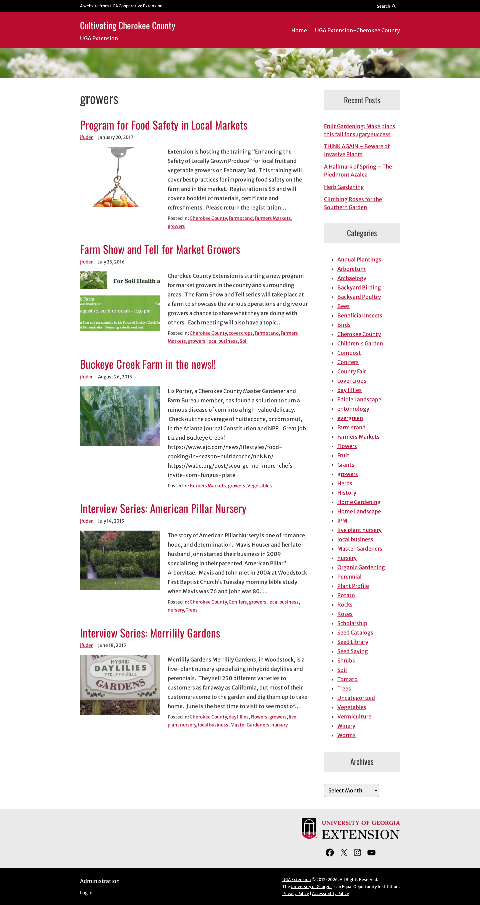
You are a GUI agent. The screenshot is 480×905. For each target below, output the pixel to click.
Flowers (259, 717)
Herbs (344, 483)
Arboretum (351, 268)
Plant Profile (353, 586)
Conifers (238, 602)
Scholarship (352, 623)
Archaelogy (351, 278)
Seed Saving (352, 651)
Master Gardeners (249, 725)
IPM (342, 520)
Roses (345, 614)
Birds (344, 324)
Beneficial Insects (359, 315)
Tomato (347, 679)
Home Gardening (359, 502)
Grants (345, 464)
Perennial (349, 576)
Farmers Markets (273, 218)
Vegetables (259, 486)
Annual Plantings (359, 259)
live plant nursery (359, 530)
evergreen (350, 418)
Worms (346, 735)
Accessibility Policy (330, 893)
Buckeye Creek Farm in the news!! (148, 364)
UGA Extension (296, 879)
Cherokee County (208, 218)
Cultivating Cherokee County (127, 25)
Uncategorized (356, 697)
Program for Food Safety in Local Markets (163, 125)
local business (222, 341)
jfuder (86, 137)
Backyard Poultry (359, 296)
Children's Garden (360, 343)
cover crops (241, 333)
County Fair (351, 371)
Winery (346, 725)
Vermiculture (354, 716)
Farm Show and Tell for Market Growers (160, 249)
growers (176, 226)
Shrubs (346, 660)
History (346, 492)
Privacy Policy (295, 893)
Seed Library (352, 642)
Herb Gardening (344, 187)
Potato (346, 595)
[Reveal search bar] (387, 6)
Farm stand (241, 218)
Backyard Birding (359, 287)
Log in (86, 893)
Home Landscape (359, 511)
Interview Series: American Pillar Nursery (163, 508)
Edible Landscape (359, 399)
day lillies (239, 717)
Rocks (345, 604)
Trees (192, 610)
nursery (176, 610)
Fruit (343, 455)
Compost (349, 352)
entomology (353, 408)
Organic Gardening (361, 567)
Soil (244, 341)
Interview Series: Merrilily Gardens (150, 633)
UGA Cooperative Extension (136, 5)
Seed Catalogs (355, 632)
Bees (343, 306)
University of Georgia (311, 886)
